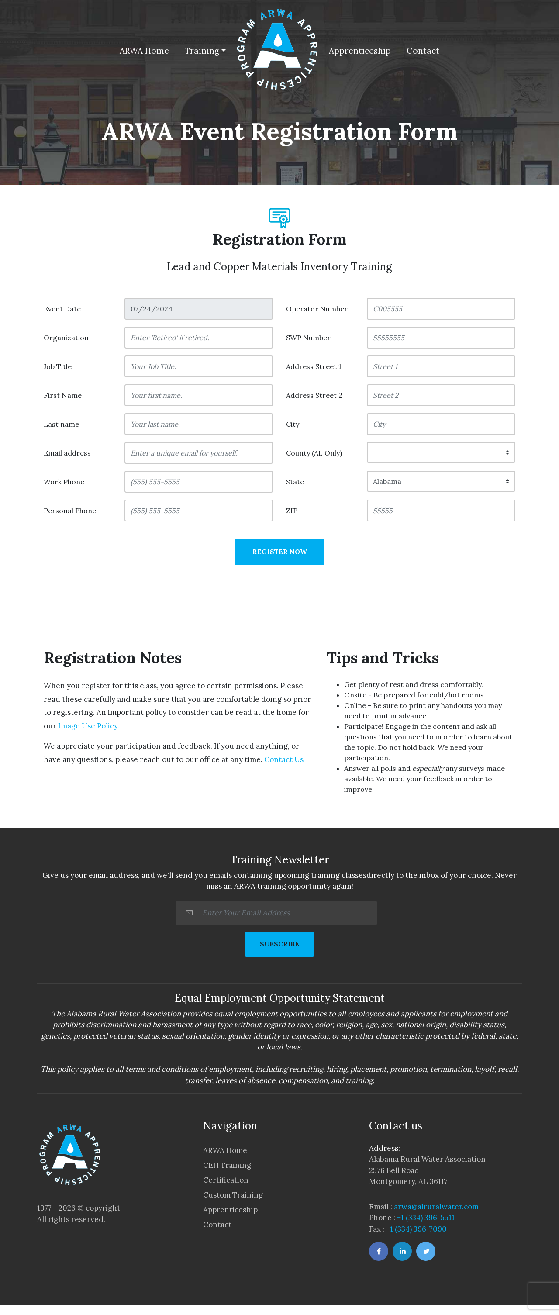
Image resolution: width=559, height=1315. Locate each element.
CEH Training (227, 1165)
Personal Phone (70, 510)
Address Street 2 (314, 395)
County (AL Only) (314, 453)
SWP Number (308, 337)
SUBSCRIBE (279, 944)
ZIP (291, 510)
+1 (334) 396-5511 (426, 1217)
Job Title (58, 366)
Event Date (62, 308)
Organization (66, 337)
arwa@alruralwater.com (436, 1206)
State (295, 481)
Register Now (279, 552)
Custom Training (233, 1195)
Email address (67, 453)
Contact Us (283, 759)
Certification (225, 1180)
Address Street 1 (314, 366)
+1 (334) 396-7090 (416, 1229)
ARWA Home (144, 50)
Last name (61, 424)
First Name (63, 395)
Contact (423, 50)
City (292, 424)
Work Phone (64, 481)
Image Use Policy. (87, 726)
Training (202, 50)
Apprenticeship (360, 50)
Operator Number (317, 308)
